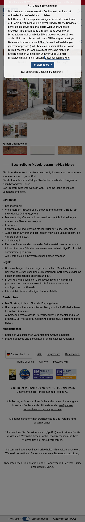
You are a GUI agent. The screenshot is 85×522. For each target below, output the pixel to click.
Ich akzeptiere (42, 63)
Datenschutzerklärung (57, 56)
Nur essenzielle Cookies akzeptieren (42, 71)
